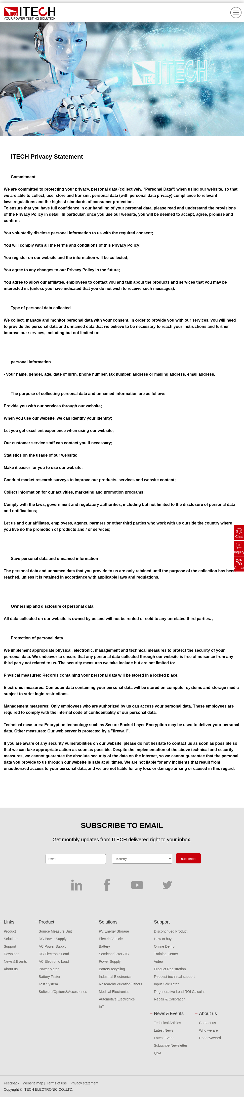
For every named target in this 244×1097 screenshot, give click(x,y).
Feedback (11, 1083)
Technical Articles (167, 1023)
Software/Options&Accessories (63, 992)
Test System (48, 984)
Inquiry (239, 552)
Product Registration (170, 969)
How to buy (163, 939)
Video (158, 961)
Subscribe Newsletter (170, 1045)
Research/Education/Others (120, 984)
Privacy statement (84, 1083)
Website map (33, 1083)
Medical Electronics (114, 992)
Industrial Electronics (115, 977)
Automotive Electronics (117, 999)
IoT (101, 1007)
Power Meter (49, 969)
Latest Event (164, 1038)
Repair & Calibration (169, 999)
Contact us (207, 1023)
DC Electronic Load (54, 954)
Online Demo (164, 946)
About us (11, 969)
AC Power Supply (52, 946)
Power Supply (109, 961)
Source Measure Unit (55, 931)
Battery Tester (49, 977)
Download (11, 954)
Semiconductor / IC (114, 954)
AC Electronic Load (54, 961)
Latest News (163, 1030)
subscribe (188, 859)
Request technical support (174, 977)
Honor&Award (210, 1038)
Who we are (208, 1030)
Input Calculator (166, 984)
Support (10, 946)
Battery (104, 946)
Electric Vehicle (111, 939)
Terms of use (57, 1083)
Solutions (11, 939)
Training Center (166, 954)
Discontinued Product (170, 931)
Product (10, 931)
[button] (125, 130)
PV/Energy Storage (114, 931)
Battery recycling (112, 969)
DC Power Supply (53, 939)
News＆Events (15, 961)
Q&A (157, 1053)
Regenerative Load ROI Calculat (179, 992)
